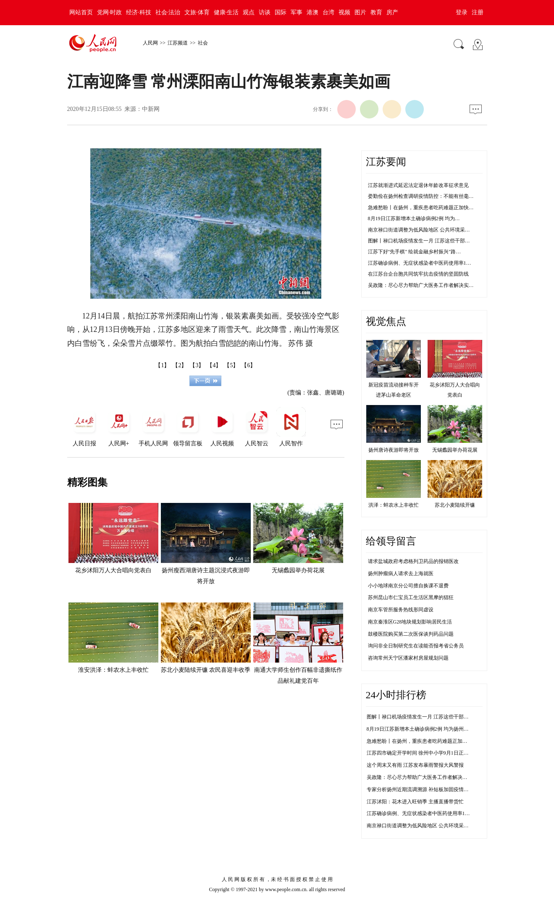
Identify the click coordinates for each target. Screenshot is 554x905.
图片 (360, 12)
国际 (280, 12)
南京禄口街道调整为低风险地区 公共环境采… (419, 230)
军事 (296, 12)
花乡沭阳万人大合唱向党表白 (113, 570)
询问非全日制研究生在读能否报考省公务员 (416, 646)
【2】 (179, 365)
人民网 (150, 43)
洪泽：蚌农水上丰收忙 (393, 505)
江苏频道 (178, 43)
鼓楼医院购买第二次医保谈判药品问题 (411, 634)
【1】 (162, 365)
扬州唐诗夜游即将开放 (393, 450)
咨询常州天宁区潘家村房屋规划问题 (408, 658)
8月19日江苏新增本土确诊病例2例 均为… (414, 218)
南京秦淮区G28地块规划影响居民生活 (410, 622)
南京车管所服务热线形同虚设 (400, 610)
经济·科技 (138, 12)
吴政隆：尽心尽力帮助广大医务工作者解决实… (421, 285)
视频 (344, 12)
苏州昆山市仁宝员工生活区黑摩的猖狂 (411, 597)
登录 (461, 12)
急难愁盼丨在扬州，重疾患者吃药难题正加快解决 (422, 741)
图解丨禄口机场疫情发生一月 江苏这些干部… (419, 241)
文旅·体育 (197, 12)
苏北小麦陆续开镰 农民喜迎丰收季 (206, 670)
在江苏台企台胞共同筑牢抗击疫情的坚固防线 (418, 274)
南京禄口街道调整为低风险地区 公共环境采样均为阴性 (428, 826)
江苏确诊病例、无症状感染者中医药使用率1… (419, 263)
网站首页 (81, 12)
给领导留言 (391, 541)
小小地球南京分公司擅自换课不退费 (408, 586)
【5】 (231, 365)
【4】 (214, 365)
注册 (477, 12)
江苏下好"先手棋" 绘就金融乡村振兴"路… (414, 252)
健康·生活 (226, 12)
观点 (249, 12)
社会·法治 (168, 12)
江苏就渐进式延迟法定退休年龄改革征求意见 (418, 185)
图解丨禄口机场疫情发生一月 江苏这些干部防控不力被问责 (433, 717)
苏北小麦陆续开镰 (455, 505)
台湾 (328, 12)
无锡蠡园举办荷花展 (298, 570)
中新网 (151, 109)
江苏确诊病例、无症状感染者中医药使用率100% (420, 813)
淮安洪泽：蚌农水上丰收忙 (113, 670)
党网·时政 (109, 12)
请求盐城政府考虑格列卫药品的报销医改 (413, 561)
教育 (376, 12)
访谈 (264, 12)
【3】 (196, 365)
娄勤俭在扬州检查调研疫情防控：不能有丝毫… (421, 196)
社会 (203, 43)
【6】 (248, 365)
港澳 (312, 12)
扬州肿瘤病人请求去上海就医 (400, 573)
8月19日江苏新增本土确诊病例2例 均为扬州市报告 (423, 729)
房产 (392, 12)
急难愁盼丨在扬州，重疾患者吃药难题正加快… (421, 207)
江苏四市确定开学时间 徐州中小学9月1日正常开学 (423, 753)
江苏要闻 (386, 161)
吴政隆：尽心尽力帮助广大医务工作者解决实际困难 (425, 777)
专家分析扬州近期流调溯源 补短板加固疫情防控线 (423, 789)
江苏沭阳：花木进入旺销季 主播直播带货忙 (415, 802)
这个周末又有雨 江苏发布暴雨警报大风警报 (415, 765)
